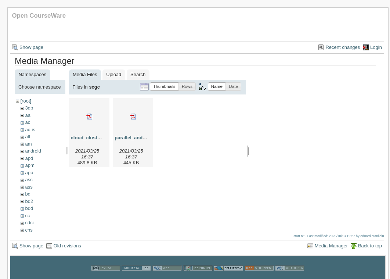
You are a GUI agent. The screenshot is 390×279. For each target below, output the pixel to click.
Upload (113, 74)
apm (29, 165)
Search (137, 74)
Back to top (370, 245)
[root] (25, 101)
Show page (31, 47)
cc (27, 215)
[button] (164, 86)
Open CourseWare (39, 15)
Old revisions (67, 245)
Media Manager (331, 245)
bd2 (29, 201)
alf (27, 136)
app (29, 172)
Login (376, 47)
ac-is (30, 129)
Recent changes (342, 47)
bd (27, 194)
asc (28, 179)
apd (29, 158)
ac (27, 122)
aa (27, 115)
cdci (29, 222)
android (33, 151)
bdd (29, 208)
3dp (29, 108)
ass (28, 187)
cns (28, 230)
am (28, 144)
